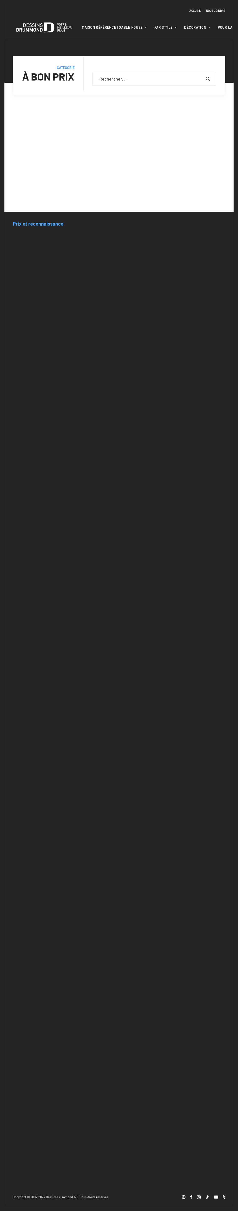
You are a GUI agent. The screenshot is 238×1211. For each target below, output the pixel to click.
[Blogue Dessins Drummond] (44, 27)
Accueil (195, 10)
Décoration (197, 27)
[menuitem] (196, 10)
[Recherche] (154, 79)
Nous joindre (215, 10)
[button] (208, 78)
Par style (165, 27)
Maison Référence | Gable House (114, 27)
